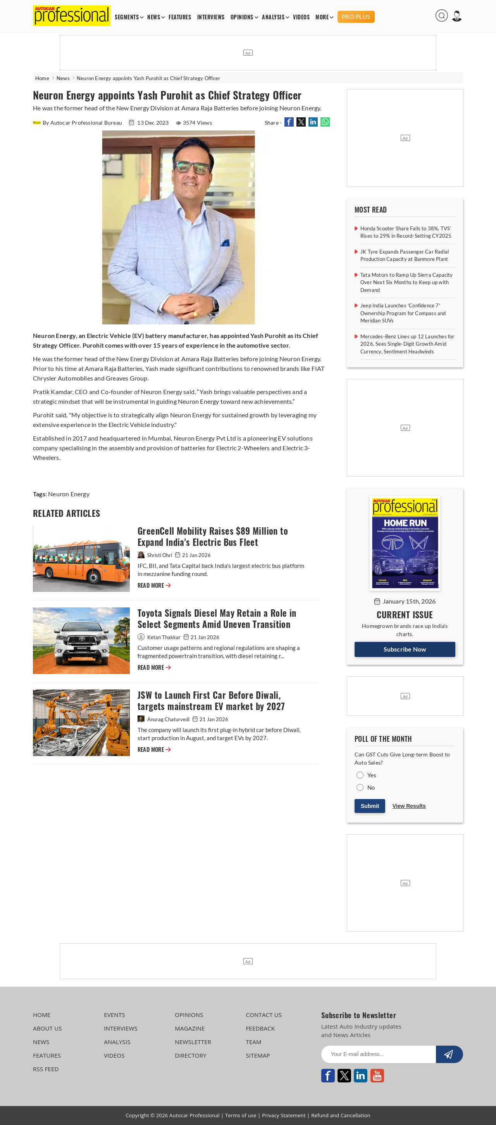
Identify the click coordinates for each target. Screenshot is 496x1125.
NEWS (153, 17)
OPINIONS (242, 17)
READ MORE (154, 585)
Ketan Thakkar (160, 637)
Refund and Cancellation (340, 1115)
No (371, 787)
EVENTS (114, 1015)
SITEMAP (258, 1055)
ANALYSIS (273, 17)
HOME (41, 1015)
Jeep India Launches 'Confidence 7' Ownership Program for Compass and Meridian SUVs (403, 313)
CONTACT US (264, 1015)
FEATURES (180, 17)
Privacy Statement (284, 1115)
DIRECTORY (191, 1055)
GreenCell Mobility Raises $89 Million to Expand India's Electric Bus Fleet (213, 536)
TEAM (253, 1042)
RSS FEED (46, 1069)
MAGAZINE (190, 1028)
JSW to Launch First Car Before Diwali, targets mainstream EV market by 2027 (211, 700)
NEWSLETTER (193, 1042)
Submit (370, 806)
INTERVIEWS (211, 17)
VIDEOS (301, 17)
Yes (372, 775)
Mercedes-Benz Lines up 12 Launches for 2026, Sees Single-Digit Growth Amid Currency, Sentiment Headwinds (407, 344)
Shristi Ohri (155, 555)
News (63, 78)
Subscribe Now (405, 649)
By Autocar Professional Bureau (78, 122)
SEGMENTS (127, 17)
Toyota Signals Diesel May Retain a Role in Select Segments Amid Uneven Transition (217, 618)
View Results (409, 806)
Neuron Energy (69, 493)
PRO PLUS (356, 16)
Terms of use (241, 1115)
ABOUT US (47, 1028)
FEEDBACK (260, 1028)
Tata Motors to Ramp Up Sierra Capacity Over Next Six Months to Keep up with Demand (406, 282)
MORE (322, 17)
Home (42, 78)
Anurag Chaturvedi (164, 719)
